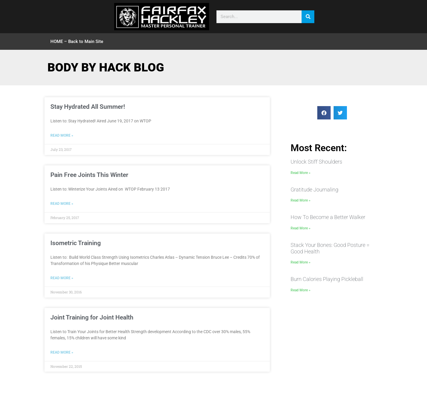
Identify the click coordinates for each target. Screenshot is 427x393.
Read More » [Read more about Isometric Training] (61, 278)
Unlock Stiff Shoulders (316, 162)
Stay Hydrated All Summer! (87, 106)
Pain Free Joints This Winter (89, 174)
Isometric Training (75, 243)
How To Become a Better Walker (328, 217)
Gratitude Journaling (314, 189)
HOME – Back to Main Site (76, 41)
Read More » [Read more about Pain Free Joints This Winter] (61, 204)
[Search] (308, 16)
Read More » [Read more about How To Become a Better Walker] (300, 228)
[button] (324, 112)
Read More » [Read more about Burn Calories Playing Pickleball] (300, 290)
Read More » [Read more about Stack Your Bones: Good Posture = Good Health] (300, 262)
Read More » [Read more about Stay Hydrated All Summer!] (61, 135)
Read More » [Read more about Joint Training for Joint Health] (61, 352)
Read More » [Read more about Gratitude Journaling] (300, 200)
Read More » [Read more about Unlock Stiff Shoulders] (300, 173)
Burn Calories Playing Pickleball (327, 279)
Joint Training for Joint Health (91, 317)
